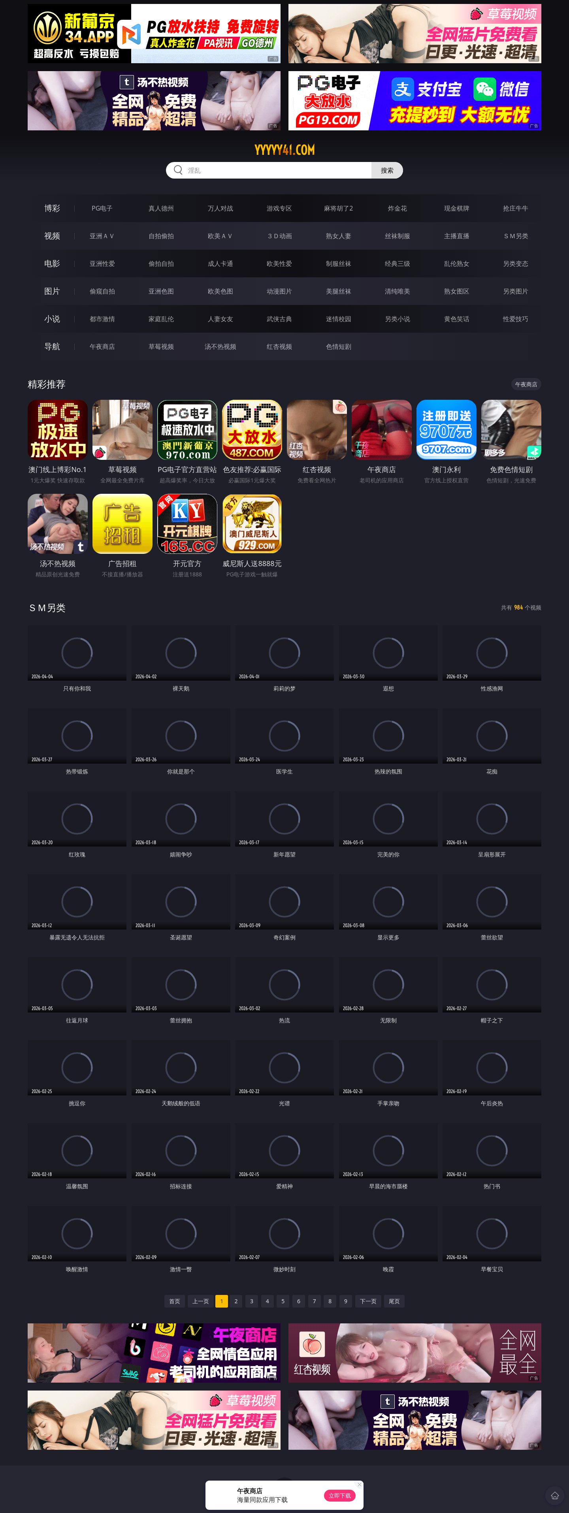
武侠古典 (279, 318)
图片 (52, 291)
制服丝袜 (338, 263)
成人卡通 (220, 263)
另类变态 (515, 263)
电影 (52, 263)
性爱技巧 (515, 318)
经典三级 (397, 263)
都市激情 (102, 318)
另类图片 (515, 291)
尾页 (394, 1301)
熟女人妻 (338, 235)
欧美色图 (220, 291)
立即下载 (340, 1495)
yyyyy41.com (284, 150)
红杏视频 (279, 346)
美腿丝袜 (338, 291)
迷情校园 (338, 318)
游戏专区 (279, 208)
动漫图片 (279, 291)
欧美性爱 (279, 263)
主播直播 (456, 235)
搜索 (387, 170)
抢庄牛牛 (515, 208)
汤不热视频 (220, 346)
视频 (52, 235)
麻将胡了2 (338, 208)
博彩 (52, 208)
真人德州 (161, 208)
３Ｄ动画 (279, 235)
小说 (52, 318)
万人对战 (220, 208)
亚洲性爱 (102, 263)
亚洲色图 (161, 291)
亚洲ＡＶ (102, 235)
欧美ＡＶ (220, 235)
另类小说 (397, 318)
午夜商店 (102, 346)
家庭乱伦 (161, 318)
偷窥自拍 (102, 291)
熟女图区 (456, 291)
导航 (52, 346)
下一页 (368, 1301)
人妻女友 (220, 318)
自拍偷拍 (161, 235)
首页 (174, 1301)
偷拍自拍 (161, 263)
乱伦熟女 (456, 263)
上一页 (200, 1301)
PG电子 (102, 208)
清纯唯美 (397, 291)
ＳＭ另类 (515, 235)
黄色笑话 (456, 318)
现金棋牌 (456, 208)
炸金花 (397, 208)
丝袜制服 (397, 235)
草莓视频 (161, 346)
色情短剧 (338, 346)
